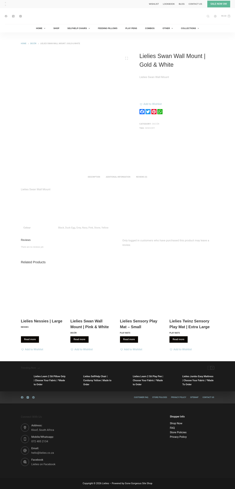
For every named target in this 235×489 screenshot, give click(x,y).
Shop (56, 28)
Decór (155, 124)
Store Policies (159, 397)
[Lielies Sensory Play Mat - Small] (142, 291)
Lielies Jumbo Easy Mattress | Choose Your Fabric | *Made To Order (198, 380)
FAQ (172, 427)
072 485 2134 (39, 441)
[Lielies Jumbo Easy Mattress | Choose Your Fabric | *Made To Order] (174, 380)
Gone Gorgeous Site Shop (138, 483)
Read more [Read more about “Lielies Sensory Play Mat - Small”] (129, 339)
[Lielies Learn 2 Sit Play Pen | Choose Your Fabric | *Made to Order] (125, 380)
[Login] (215, 16)
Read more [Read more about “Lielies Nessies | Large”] (30, 339)
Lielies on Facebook (43, 464)
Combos (150, 28)
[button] (150, 104)
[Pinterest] (33, 397)
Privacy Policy (178, 397)
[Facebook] (6, 16)
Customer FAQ (141, 397)
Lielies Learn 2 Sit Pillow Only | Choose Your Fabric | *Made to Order (50, 380)
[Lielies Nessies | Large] (43, 291)
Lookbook (169, 4)
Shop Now (176, 423)
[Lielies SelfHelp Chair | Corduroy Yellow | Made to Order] (75, 380)
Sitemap (194, 397)
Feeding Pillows (107, 28)
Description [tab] (94, 177)
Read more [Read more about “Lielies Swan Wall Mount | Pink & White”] (79, 339)
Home (41, 28)
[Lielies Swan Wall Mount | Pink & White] (92, 291)
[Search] (208, 16)
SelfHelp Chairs (79, 28)
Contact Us (195, 4)
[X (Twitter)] (13, 16)
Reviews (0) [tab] (141, 177)
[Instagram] (20, 16)
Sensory (150, 128)
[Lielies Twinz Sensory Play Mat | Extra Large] (191, 291)
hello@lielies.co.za (42, 452)
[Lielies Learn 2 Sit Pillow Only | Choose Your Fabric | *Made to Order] (26, 380)
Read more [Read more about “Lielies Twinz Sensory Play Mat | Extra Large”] (178, 339)
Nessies (25, 327)
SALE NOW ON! (219, 3)
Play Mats (125, 333)
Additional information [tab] (118, 177)
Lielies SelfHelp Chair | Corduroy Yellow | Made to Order (97, 380)
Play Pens (131, 28)
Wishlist (154, 4)
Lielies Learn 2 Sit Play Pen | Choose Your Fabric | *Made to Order (148, 380)
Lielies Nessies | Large (41, 321)
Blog (182, 4)
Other (168, 28)
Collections (190, 28)
